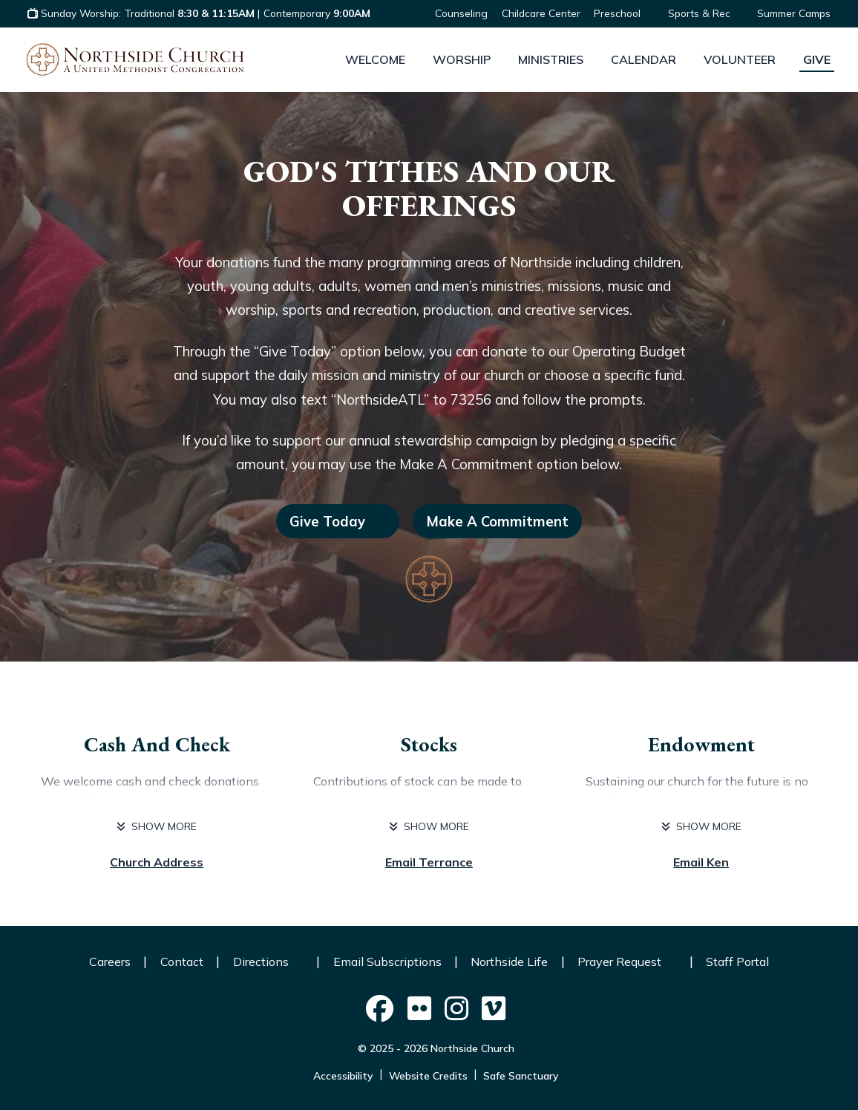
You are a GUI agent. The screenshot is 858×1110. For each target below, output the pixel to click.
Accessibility (343, 1075)
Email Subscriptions (387, 961)
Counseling (461, 13)
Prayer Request (626, 961)
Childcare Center (541, 13)
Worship (462, 59)
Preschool (624, 13)
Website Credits (428, 1075)
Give (817, 59)
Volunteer (740, 59)
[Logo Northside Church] (135, 59)
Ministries (550, 59)
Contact (181, 961)
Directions (268, 961)
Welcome (375, 59)
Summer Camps (794, 13)
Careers (110, 961)
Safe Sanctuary (520, 1075)
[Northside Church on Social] (379, 1009)
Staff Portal (737, 961)
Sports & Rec (706, 13)
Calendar (643, 59)
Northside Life (509, 961)
